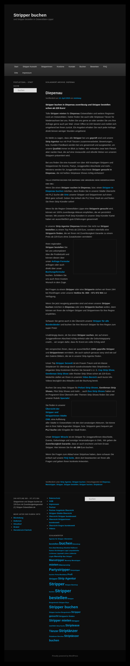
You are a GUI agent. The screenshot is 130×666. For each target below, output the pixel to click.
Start (16, 67)
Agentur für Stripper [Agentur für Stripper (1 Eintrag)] (56, 539)
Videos (52, 528)
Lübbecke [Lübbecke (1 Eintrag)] (72, 553)
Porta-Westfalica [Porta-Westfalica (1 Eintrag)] (61, 574)
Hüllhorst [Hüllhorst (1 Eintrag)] (74, 548)
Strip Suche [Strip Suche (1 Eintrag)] (60, 626)
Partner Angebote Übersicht (61, 510)
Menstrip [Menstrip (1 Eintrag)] (68, 560)
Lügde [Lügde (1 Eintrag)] (51, 556)
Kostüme (60, 67)
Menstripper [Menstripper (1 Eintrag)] (76, 560)
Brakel (16, 527)
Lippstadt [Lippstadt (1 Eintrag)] (60, 553)
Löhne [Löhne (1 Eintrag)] (66, 553)
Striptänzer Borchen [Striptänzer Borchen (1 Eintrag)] (56, 636)
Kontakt (72, 67)
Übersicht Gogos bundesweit (62, 525)
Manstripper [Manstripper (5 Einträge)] (56, 560)
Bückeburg (18, 518)
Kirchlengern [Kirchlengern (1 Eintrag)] (59, 550)
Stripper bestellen (71, 485)
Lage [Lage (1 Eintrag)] (66, 550)
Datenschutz (54, 498)
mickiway (77, 98)
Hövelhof (17, 524)
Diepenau (54, 93)
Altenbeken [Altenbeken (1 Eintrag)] (68, 539)
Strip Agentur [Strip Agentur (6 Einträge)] (67, 578)
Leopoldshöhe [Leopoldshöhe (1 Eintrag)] (74, 550)
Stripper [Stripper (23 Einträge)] (57, 584)
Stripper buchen (29, 15)
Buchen (83, 67)
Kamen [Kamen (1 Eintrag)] (51, 550)
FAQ (105, 67)
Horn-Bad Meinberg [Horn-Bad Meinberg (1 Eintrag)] (56, 548)
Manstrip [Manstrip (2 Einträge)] (58, 556)
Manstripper (50, 485)
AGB (51, 501)
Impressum (27, 73)
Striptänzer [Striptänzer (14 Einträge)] (68, 631)
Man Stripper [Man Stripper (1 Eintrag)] (67, 556)
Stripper (59, 485)
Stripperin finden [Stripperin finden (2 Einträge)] (67, 616)
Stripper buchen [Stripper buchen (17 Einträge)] (63, 607)
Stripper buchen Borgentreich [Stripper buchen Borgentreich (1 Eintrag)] (60, 612)
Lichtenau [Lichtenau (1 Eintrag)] (52, 553)
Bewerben (94, 67)
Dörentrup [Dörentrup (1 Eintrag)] (76, 544)
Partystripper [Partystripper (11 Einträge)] (59, 570)
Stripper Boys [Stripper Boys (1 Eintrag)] (64, 602)
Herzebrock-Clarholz (22, 530)
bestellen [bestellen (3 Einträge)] (54, 544)
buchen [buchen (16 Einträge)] (65, 543)
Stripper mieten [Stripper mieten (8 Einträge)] (60, 620)
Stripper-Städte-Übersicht (60, 513)
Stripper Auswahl (30, 67)
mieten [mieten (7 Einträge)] (54, 564)
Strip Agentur (65, 482)
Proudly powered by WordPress (65, 656)
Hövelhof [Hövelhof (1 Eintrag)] (67, 548)
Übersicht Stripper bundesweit (62, 516)
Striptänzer (98, 485)
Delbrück (17, 521)
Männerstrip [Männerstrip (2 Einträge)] (64, 565)
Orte (16, 73)
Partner (52, 507)
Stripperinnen (46, 67)
